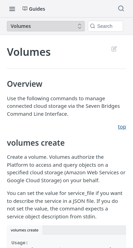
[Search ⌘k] (121, 8)
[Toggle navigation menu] (12, 8)
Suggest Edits (114, 48)
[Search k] (105, 26)
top (122, 126)
